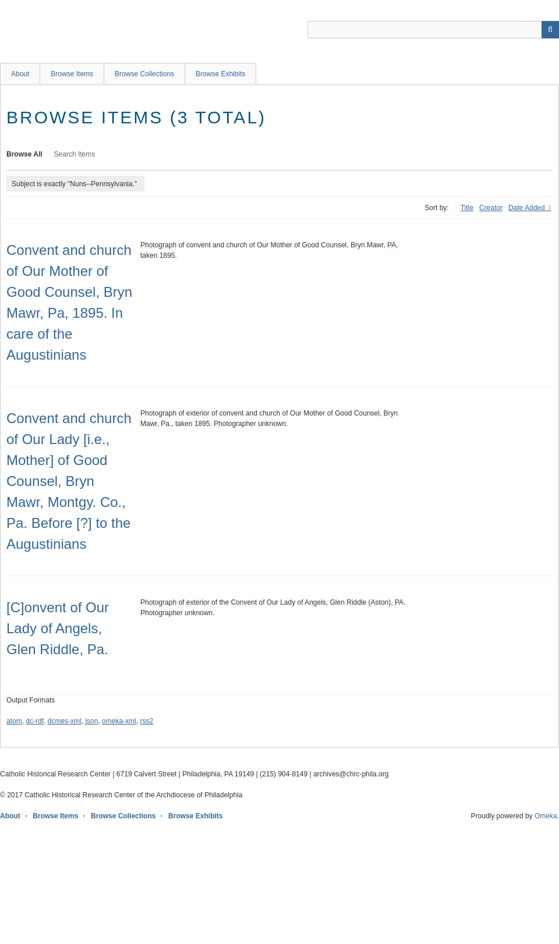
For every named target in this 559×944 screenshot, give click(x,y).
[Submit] (550, 29)
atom (14, 721)
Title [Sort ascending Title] (467, 208)
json (91, 721)
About (20, 74)
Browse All (24, 154)
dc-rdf (35, 721)
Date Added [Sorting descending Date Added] (527, 208)
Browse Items (72, 74)
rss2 (146, 721)
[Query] (433, 29)
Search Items (74, 154)
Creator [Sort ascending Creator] (491, 208)
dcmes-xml (65, 721)
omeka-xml (119, 721)
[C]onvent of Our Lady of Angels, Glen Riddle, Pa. (57, 628)
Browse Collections (144, 74)
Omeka (546, 816)
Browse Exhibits (220, 74)
